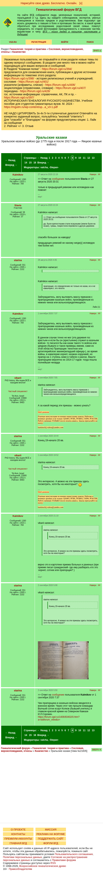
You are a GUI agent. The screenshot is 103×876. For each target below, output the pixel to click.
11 (84, 157)
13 (93, 157)
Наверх (93, 174)
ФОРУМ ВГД (50, 843)
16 (34, 162)
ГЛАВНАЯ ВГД (18, 843)
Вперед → (11, 165)
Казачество (19, 52)
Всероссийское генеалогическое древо (42, 866)
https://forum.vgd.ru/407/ (71, 88)
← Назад (10, 160)
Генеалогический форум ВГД (59, 9)
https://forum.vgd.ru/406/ (60, 84)
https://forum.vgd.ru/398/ (19, 78)
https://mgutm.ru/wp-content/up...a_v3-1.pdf (31, 107)
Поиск (90, 42)
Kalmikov (18, 174)
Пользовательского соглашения (74, 854)
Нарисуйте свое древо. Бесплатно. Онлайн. (49, 3)
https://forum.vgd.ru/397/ (19, 97)
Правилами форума (64, 860)
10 (79, 157)
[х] (80, 3)
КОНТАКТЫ (18, 834)
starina (18, 260)
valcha (44, 167)
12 (88, 157)
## (99, 174)
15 (30, 162)
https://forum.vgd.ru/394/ (57, 69)
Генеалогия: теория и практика (28, 49)
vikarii (17, 378)
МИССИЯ (50, 829)
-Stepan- (54, 167)
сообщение (58, 178)
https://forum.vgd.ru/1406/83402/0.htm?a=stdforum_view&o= (58, 718)
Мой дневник (43, 412)
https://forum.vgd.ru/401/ (34, 81)
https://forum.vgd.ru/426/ (35, 91)
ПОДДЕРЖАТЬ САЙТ (51, 838)
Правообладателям (20, 868)
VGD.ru (13, 42)
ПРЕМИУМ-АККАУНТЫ (18, 838)
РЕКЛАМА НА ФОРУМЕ (50, 834)
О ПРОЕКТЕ (18, 829)
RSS (53, 863)
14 (26, 162)
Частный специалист (18, 391)
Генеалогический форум (15, 748)
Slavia (17, 205)
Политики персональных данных (22, 857)
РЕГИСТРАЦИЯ (38, 42)
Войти (64, 42)
